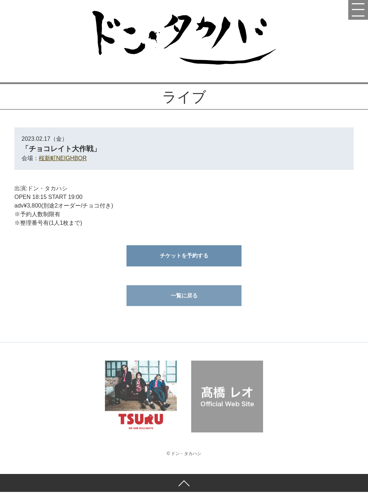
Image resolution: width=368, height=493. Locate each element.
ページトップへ (184, 484)
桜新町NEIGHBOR (63, 158)
